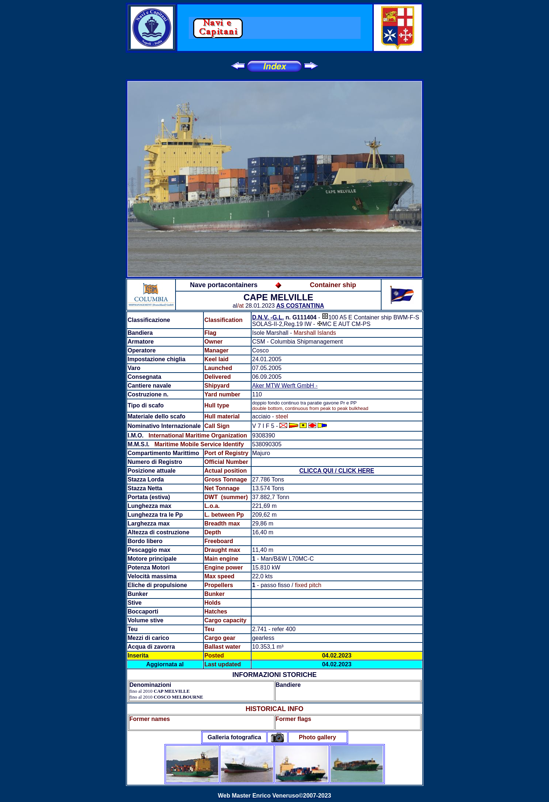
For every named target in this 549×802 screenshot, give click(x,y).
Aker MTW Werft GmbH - (285, 385)
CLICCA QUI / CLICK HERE (336, 471)
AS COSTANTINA (300, 306)
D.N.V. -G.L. (268, 317)
